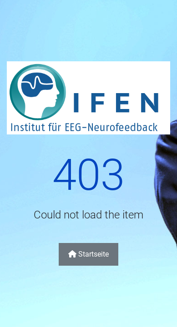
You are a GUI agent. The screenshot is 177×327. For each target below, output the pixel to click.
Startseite (88, 254)
